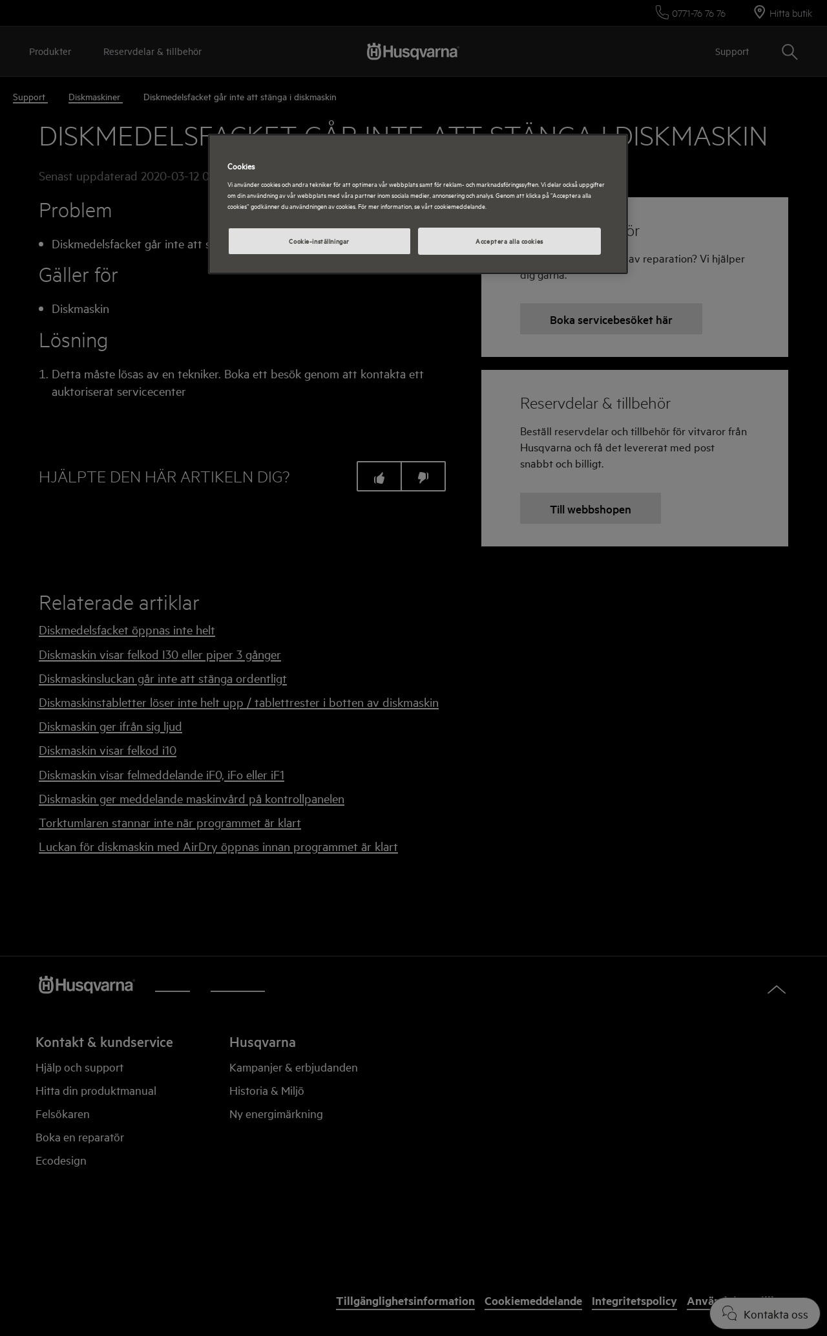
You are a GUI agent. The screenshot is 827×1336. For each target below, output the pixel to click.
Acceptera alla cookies (509, 240)
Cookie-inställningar (319, 240)
